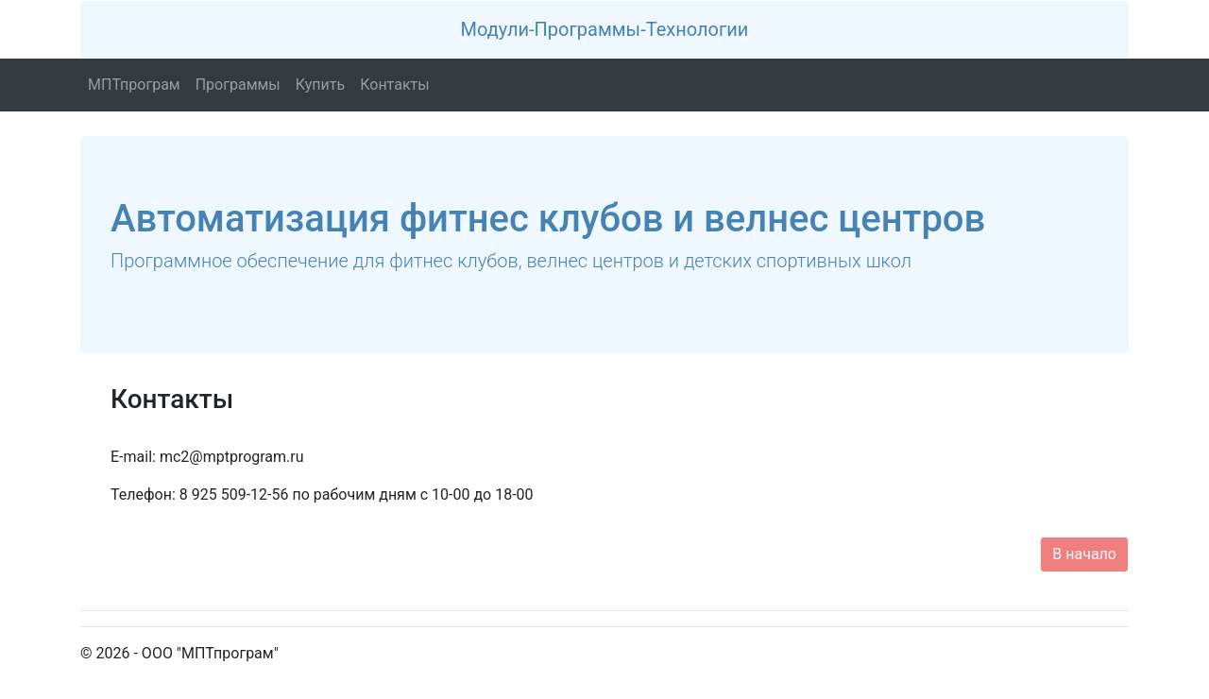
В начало (1084, 554)
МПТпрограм (138, 84)
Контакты (398, 84)
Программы (242, 84)
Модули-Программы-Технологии (605, 29)
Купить (324, 84)
